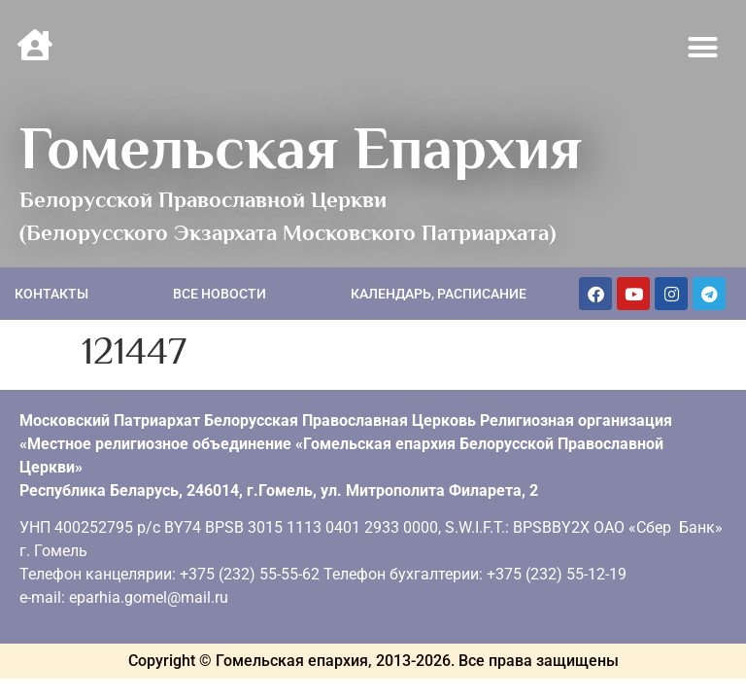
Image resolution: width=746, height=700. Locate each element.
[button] (703, 47)
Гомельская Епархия (300, 148)
